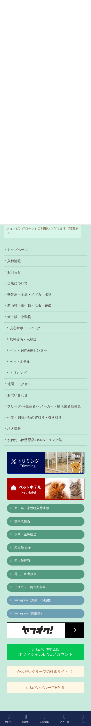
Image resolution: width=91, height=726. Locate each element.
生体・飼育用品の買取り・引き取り (34, 417)
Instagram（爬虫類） (27, 613)
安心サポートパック (25, 328)
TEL (82, 718)
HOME (26, 718)
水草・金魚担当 (23, 534)
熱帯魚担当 (20, 521)
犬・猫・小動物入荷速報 (29, 508)
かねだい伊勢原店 (45, 651)
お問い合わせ (17, 395)
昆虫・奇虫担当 (23, 574)
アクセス (64, 718)
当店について (17, 283)
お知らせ (14, 272)
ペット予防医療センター (28, 350)
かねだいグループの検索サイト (45, 671)
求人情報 (14, 429)
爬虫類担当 (20, 560)
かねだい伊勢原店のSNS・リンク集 (34, 440)
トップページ (17, 250)
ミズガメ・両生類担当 (28, 587)
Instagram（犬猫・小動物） (31, 600)
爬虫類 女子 (20, 547)
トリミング (18, 373)
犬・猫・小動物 (19, 317)
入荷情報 (14, 261)
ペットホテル (20, 361)
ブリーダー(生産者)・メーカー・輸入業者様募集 (44, 406)
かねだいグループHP (45, 687)
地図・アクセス (19, 384)
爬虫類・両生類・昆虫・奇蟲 (29, 306)
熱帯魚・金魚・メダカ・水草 (29, 294)
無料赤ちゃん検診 (23, 339)
